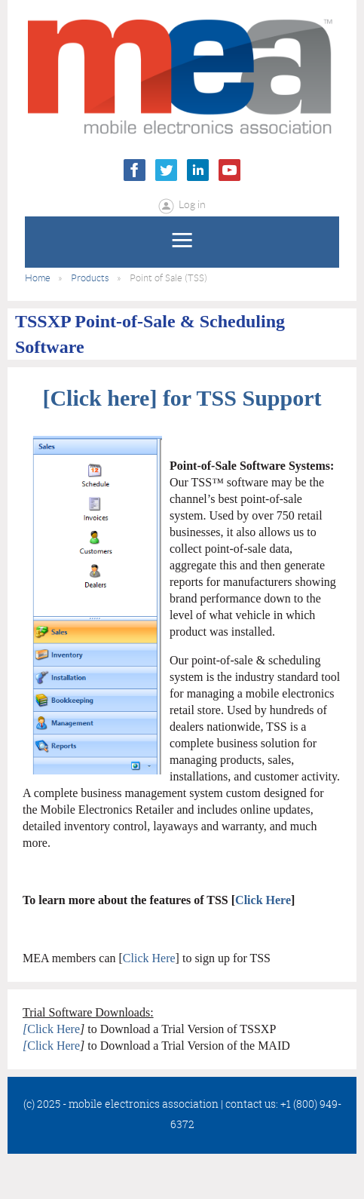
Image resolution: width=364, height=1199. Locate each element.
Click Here (263, 900)
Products (90, 278)
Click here (99, 397)
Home (37, 278)
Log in (192, 204)
